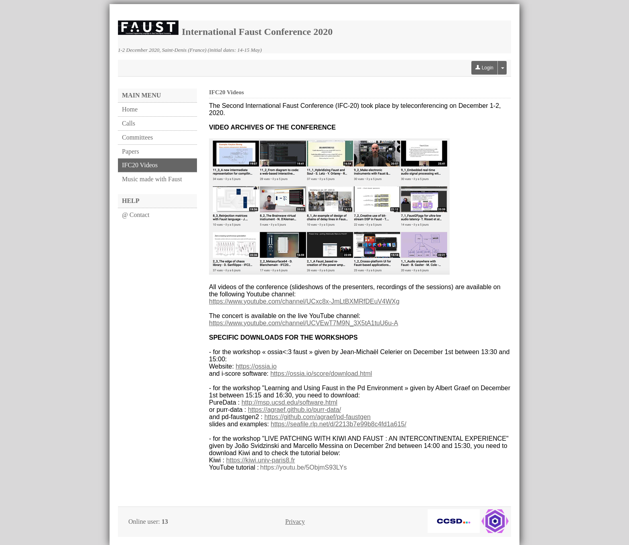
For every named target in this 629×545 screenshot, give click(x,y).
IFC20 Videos (140, 165)
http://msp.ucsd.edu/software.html (289, 402)
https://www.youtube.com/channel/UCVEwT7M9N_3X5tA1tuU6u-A (303, 323)
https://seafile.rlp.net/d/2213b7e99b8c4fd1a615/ (338, 424)
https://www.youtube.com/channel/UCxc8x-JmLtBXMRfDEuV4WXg (304, 301)
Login (484, 68)
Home (130, 109)
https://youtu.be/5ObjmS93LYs (303, 467)
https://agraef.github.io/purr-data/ (294, 409)
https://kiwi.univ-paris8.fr (260, 460)
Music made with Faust (152, 179)
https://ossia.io (255, 366)
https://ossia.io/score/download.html (321, 373)
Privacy (295, 521)
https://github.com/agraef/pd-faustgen (317, 416)
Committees (137, 137)
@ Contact (136, 214)
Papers (130, 151)
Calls (128, 123)
